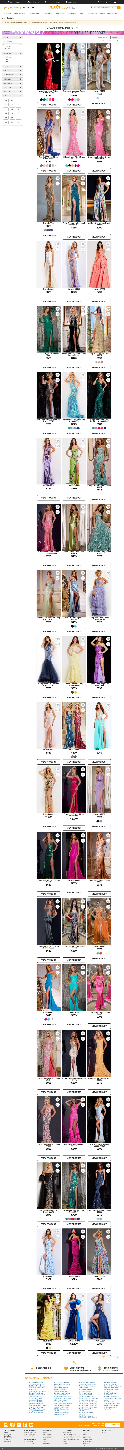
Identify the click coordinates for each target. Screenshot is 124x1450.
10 (12, 109)
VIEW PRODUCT (48, 105)
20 (6, 118)
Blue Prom (32, 1389)
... (114, 41)
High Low (8, 57)
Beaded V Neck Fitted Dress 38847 (48, 158)
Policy (2, 1448)
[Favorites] (99, 2)
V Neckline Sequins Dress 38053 (74, 1145)
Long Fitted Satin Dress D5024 (99, 1013)
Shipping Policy (87, 1439)
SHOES (102, 13)
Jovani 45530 (48, 486)
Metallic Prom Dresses (61, 1407)
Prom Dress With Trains (87, 1396)
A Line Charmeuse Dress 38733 (99, 224)
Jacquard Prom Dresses (62, 1393)
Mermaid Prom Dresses (62, 1405)
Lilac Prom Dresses (60, 1400)
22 (12, 118)
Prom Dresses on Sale (86, 1400)
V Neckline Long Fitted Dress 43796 (48, 947)
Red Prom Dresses (110, 1382)
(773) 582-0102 (28, 1441)
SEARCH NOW (112, 1425)
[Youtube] (31, 1425)
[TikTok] (19, 1425)
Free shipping (71, 2)
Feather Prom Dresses (36, 1407)
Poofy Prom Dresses (86, 1389)
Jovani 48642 (48, 750)
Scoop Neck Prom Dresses (113, 1386)
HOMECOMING (34, 13)
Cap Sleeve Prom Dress (37, 1395)
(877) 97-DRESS (29, 1443)
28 (12, 122)
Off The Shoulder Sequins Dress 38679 (48, 420)
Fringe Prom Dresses (36, 1412)
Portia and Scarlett (85, 1391)
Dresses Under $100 (36, 1400)
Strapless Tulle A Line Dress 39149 (99, 618)
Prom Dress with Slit (85, 1395)
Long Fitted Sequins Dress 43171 (99, 486)
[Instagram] (6, 1425)
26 (6, 122)
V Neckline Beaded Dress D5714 (48, 1079)
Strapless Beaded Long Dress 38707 (74, 1211)
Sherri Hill (107, 1391)
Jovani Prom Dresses (61, 1395)
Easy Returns (33, 2)
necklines (8, 79)
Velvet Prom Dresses (111, 1405)
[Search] (119, 7)
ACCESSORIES (112, 13)
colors (6, 71)
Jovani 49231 (74, 486)
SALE (82, 13)
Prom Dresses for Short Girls (88, 1398)
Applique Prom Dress (36, 1382)
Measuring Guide (68, 1438)
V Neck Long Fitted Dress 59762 (74, 158)
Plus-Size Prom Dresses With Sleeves (87, 1387)
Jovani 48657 (99, 289)
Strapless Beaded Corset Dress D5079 (99, 158)
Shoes (45, 1441)
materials (7, 83)
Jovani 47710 (99, 91)
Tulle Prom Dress (109, 1402)
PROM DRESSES (20, 13)
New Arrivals (92, 13)
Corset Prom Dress (35, 1398)
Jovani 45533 (74, 289)
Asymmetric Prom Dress (37, 1384)
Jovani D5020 (74, 1012)
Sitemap (65, 1443)
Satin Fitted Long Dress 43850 (73, 618)
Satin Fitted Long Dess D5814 (74, 552)
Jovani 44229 (99, 946)
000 (6, 100)
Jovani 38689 (99, 1276)
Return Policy (87, 1438)
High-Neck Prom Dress (61, 1391)
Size (5, 96)
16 (12, 113)
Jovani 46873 (48, 1276)
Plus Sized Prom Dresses (87, 1384)
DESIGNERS (72, 13)
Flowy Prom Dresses (36, 1411)
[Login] (115, 2)
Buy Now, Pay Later (52, 2)
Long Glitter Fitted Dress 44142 (99, 1079)
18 (18, 113)
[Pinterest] (25, 1425)
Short (7, 61)
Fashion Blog (67, 1432)
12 (18, 109)
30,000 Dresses (14, 2)
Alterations (86, 1436)
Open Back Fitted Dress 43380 (99, 881)
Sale (44, 1439)
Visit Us (85, 1432)
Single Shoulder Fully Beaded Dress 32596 (99, 420)
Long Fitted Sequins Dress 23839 (99, 1211)
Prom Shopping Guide (69, 1434)
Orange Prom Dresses (61, 1412)
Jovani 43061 (74, 880)
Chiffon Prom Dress (35, 1396)
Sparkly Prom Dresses (111, 1396)
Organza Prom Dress (61, 1414)
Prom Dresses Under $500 (88, 1405)
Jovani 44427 (48, 1012)
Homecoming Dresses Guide (71, 1436)
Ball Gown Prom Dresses (37, 1386)
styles (6, 66)
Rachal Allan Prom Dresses (88, 1418)
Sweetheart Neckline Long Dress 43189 (48, 618)
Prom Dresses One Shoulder (88, 1402)
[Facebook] (12, 1425)
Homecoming (47, 1434)
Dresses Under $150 (36, 1402)
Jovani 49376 (74, 750)
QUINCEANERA (47, 13)
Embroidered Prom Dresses (38, 1405)
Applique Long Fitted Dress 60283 (48, 92)
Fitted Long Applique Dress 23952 (99, 684)
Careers (85, 1445)
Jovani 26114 (99, 1341)
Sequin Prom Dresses (111, 1389)
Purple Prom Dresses (86, 1416)
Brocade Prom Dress (36, 1393)
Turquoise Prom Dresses (112, 1403)
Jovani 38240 (48, 1341)
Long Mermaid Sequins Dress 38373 (48, 684)
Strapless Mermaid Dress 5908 (74, 92)
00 (12, 100)
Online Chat (28, 7)
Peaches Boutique (103, 1448)
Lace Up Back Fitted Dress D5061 (48, 354)
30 (18, 122)
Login (104, 1432)
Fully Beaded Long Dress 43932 (74, 947)
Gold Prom (57, 1386)
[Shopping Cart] (107, 2)
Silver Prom (108, 1395)
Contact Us (86, 1434)
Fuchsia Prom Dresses (61, 1382)
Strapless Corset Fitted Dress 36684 (74, 815)
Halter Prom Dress (60, 1389)
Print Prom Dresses (85, 1393)
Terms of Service (88, 1441)
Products (10, 18)
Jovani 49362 (48, 289)
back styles (8, 75)
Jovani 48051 (48, 814)
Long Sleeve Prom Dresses (63, 1403)
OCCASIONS (60, 13)
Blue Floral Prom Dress (36, 1388)
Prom (45, 1432)
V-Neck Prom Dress (110, 1407)
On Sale (7, 46)
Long (6, 59)
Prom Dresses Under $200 (88, 1403)
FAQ (64, 1441)
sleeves (7, 87)
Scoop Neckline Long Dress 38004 (74, 684)
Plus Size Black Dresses (87, 1382)
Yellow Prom (108, 1409)
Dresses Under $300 (36, 1403)
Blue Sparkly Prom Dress (37, 1391)
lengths (7, 53)
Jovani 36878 (74, 1341)
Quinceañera (47, 1436)
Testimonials (86, 1443)
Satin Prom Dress (110, 1384)
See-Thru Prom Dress (111, 1388)
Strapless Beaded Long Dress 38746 (48, 1211)
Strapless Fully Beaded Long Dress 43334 (48, 552)
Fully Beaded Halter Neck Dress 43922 (74, 224)
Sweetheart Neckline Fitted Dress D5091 (74, 354)
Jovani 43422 (74, 1276)
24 (18, 118)
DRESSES (8, 13)
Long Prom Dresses (60, 1402)
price (5, 37)
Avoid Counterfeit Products (71, 1439)
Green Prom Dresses (61, 1388)
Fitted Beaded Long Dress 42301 (74, 1079)
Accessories (46, 1443)
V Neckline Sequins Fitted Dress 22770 (73, 420)
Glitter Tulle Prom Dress (62, 1384)
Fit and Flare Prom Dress (37, 1409)
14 (6, 113)
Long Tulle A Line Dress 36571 (99, 354)
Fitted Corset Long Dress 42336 (48, 881)
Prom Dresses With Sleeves (88, 1407)
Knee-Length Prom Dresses (63, 1396)
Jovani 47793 (48, 223)
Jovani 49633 (99, 750)
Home (3, 18)
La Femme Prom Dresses (62, 1398)
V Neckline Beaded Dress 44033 (48, 1145)
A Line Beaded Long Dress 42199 (99, 552)
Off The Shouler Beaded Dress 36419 (99, 1145)
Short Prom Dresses (110, 1393)
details (6, 91)
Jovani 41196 (99, 814)
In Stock (7, 48)
